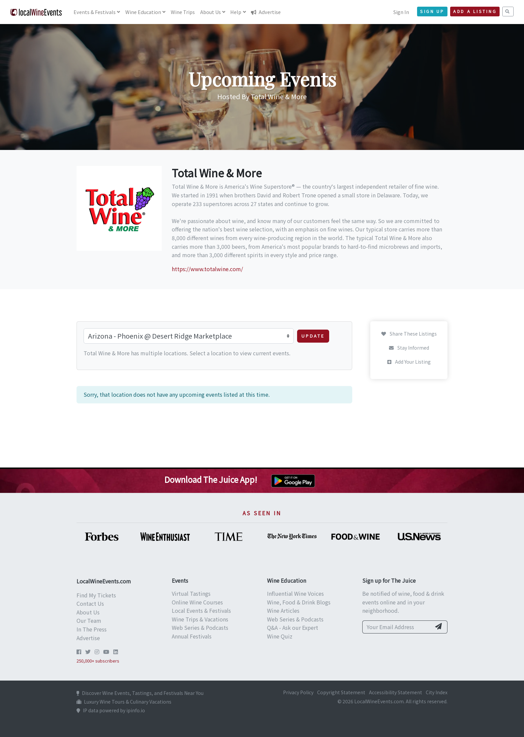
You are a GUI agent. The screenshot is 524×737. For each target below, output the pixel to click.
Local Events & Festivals (201, 610)
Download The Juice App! (210, 479)
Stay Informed (409, 347)
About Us (88, 612)
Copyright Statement (341, 692)
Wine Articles (283, 610)
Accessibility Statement (395, 692)
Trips (183, 11)
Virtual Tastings (191, 593)
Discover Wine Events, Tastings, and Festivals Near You (140, 693)
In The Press (92, 629)
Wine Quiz (279, 636)
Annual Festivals (192, 636)
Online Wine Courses (197, 602)
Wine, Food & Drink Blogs (299, 602)
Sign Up (432, 11)
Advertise (266, 11)
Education (143, 11)
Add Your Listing (409, 361)
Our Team (89, 620)
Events (95, 11)
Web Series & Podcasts (200, 627)
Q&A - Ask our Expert (292, 627)
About (210, 11)
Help (235, 11)
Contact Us (90, 603)
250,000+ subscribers (98, 661)
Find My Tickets (96, 595)
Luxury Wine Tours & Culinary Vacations (124, 701)
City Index (436, 692)
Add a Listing (475, 11)
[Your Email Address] (396, 627)
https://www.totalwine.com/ (207, 269)
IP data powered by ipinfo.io (111, 710)
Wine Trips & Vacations (200, 619)
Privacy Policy (298, 692)
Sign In (401, 11)
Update (313, 336)
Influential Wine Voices (295, 593)
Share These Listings (409, 333)
